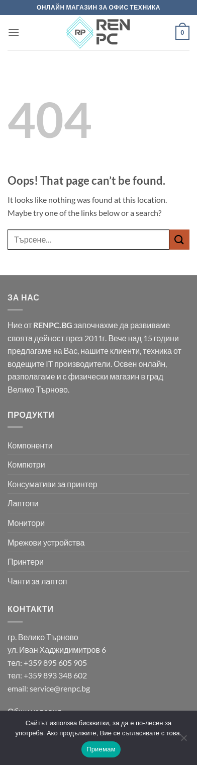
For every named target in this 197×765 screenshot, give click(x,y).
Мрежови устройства (46, 542)
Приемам (101, 749)
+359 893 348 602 (55, 675)
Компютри (26, 464)
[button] (14, 32)
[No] (183, 741)
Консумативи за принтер (52, 484)
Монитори (26, 522)
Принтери (26, 561)
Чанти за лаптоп (37, 581)
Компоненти (30, 445)
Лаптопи (23, 503)
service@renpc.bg (60, 688)
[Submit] (179, 239)
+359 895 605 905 (55, 662)
